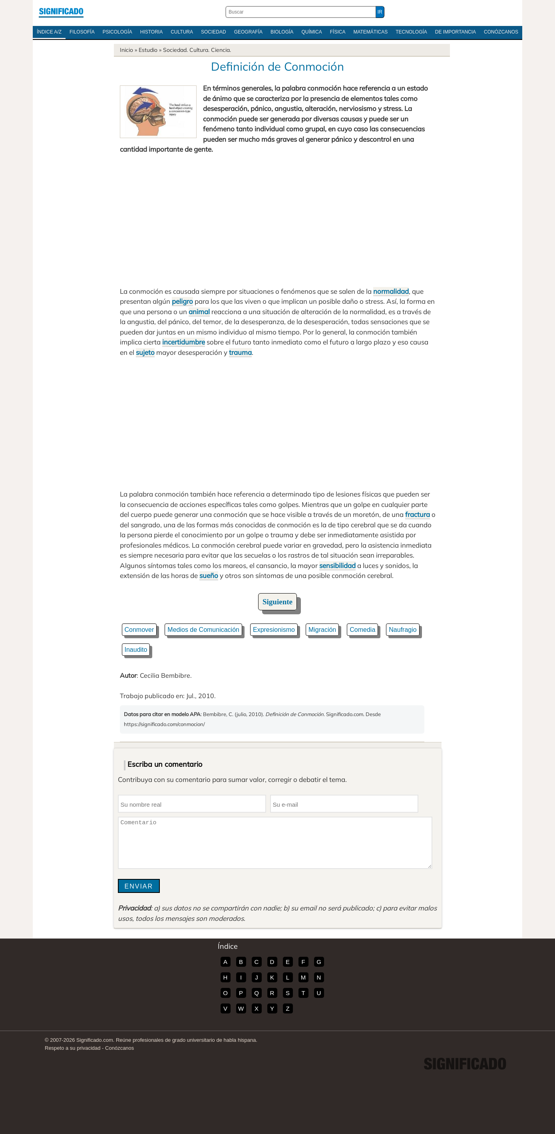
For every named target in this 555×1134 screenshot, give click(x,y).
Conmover (139, 629)
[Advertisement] (278, 220)
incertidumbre (183, 342)
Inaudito (136, 649)
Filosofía (82, 32)
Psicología (117, 32)
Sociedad (213, 32)
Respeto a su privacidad (72, 1048)
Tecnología (411, 32)
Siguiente (277, 602)
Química (311, 32)
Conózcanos (501, 32)
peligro (182, 301)
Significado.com (61, 12)
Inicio (126, 49)
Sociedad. (175, 49)
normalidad (391, 291)
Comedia (362, 629)
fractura (417, 514)
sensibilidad (337, 565)
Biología (282, 32)
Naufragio (402, 629)
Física (338, 32)
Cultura (182, 32)
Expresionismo (274, 629)
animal (199, 311)
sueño (208, 575)
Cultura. (199, 49)
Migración (322, 629)
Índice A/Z (49, 32)
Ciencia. (221, 49)
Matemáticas (370, 32)
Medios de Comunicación (203, 629)
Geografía (248, 32)
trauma (240, 352)
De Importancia (455, 32)
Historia (151, 32)
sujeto (145, 352)
